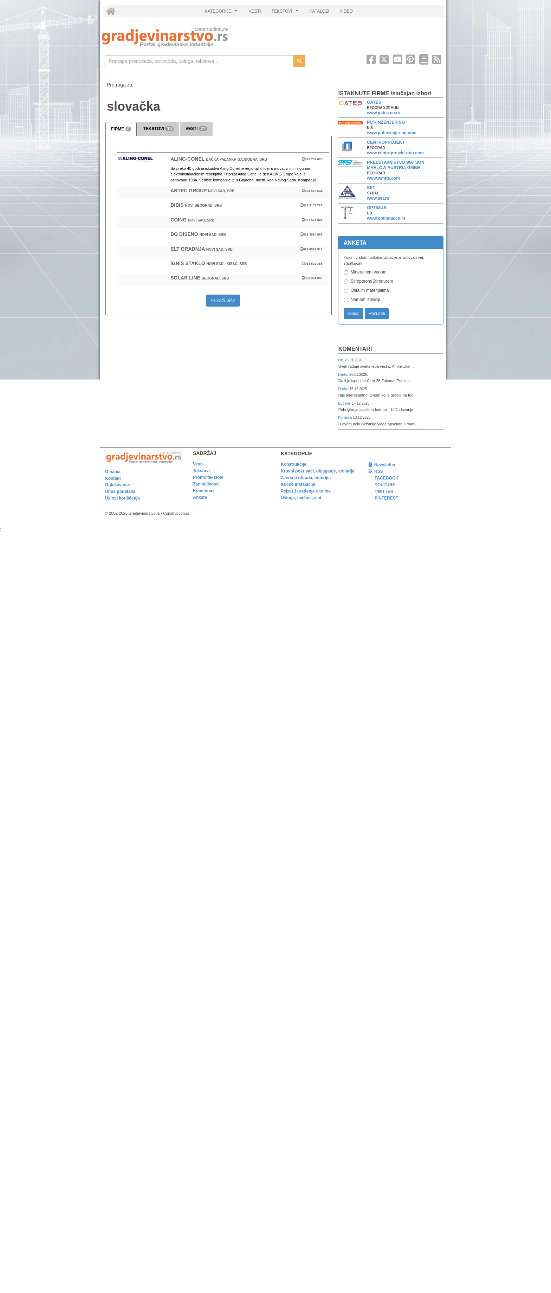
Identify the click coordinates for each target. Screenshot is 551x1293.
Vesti (198, 464)
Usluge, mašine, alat (301, 497)
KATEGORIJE (222, 13)
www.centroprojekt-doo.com (395, 152)
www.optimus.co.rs (386, 218)
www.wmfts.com (383, 178)
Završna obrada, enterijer (306, 477)
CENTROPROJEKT (385, 142)
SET (371, 187)
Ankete (200, 497)
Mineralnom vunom (369, 272)
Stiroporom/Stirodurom (372, 281)
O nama (113, 471)
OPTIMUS (376, 207)
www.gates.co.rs (383, 112)
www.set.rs (378, 198)
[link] (185, 37)
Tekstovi (201, 470)
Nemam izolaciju (366, 299)
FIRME (121, 129)
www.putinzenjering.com (391, 132)
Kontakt (113, 478)
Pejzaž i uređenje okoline (306, 491)
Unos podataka (120, 491)
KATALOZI (319, 11)
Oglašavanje (117, 484)
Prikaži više (222, 300)
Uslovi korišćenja (122, 498)
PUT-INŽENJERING (386, 122)
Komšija (345, 417)
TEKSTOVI (286, 13)
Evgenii (345, 403)
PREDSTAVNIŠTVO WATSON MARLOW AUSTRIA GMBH (395, 165)
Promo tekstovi (208, 477)
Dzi (341, 360)
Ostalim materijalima (370, 290)
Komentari (355, 349)
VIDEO (346, 11)
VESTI (255, 11)
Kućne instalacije (298, 484)
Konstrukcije (293, 464)
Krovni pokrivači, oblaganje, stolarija (317, 471)
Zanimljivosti (206, 484)
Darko (344, 374)
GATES (374, 102)
